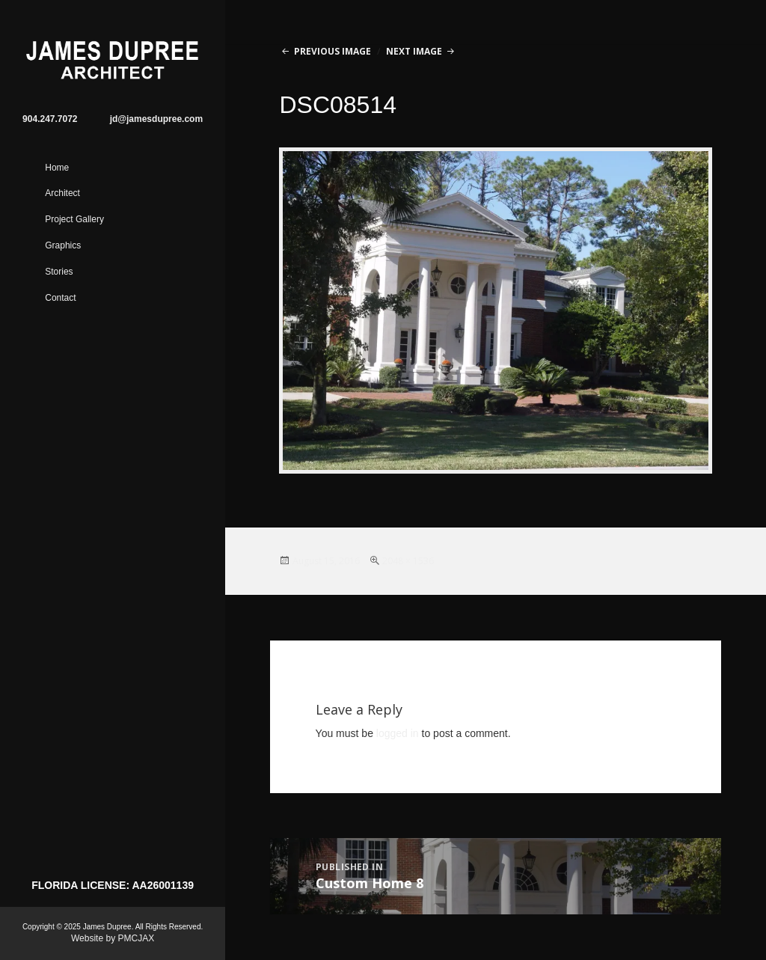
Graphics (63, 245)
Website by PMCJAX (112, 938)
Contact (60, 298)
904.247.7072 (49, 119)
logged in (397, 733)
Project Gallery (74, 219)
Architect (62, 193)
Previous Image (332, 51)
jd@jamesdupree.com (156, 119)
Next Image (414, 51)
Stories (59, 271)
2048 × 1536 (408, 560)
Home (57, 167)
